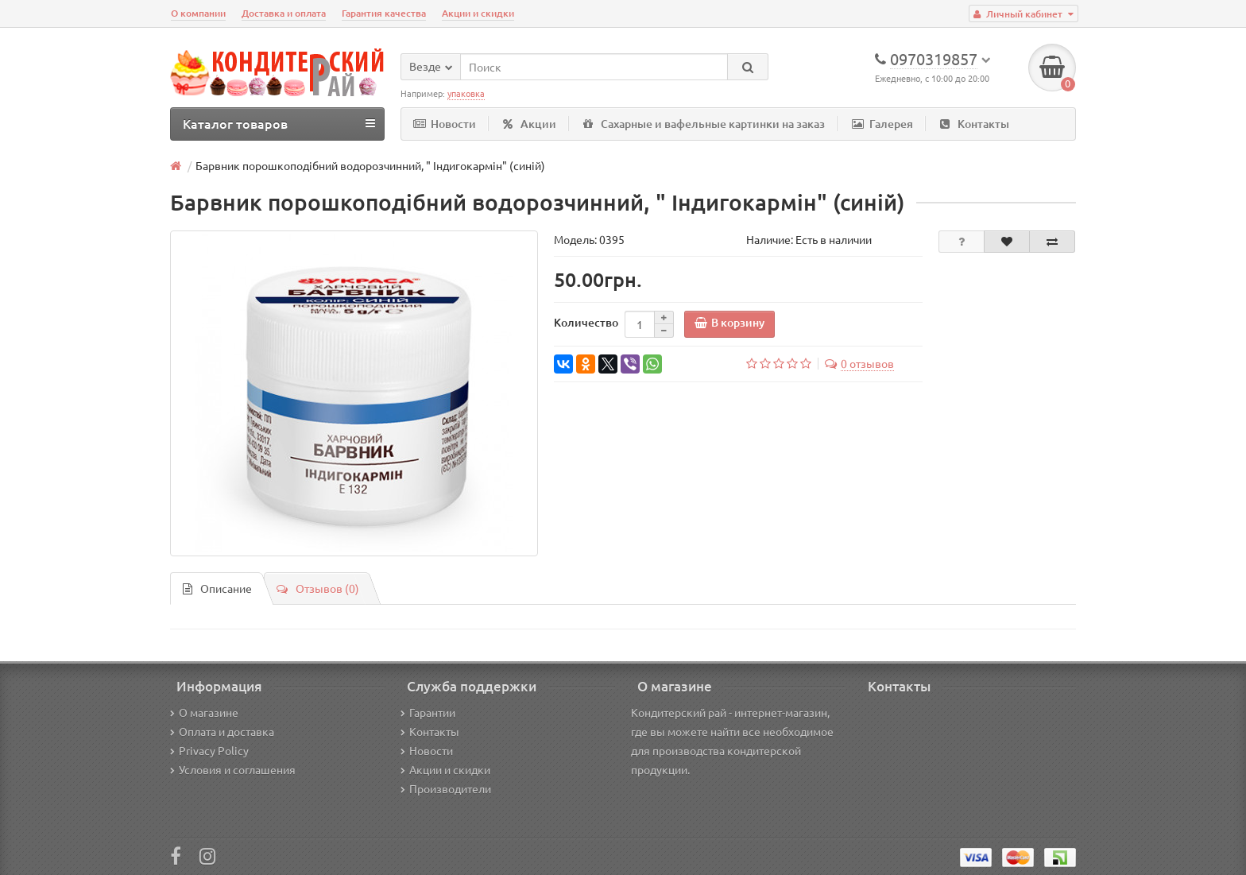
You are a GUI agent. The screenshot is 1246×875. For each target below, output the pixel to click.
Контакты (974, 123)
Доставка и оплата (284, 13)
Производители (445, 788)
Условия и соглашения (233, 769)
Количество (586, 322)
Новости (444, 123)
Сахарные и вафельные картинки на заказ (704, 123)
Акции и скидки (478, 13)
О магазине (204, 712)
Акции (529, 123)
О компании (198, 13)
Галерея (882, 123)
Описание (217, 588)
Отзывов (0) (318, 588)
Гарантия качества (384, 13)
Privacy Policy (209, 750)
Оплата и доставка (222, 731)
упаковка (466, 93)
